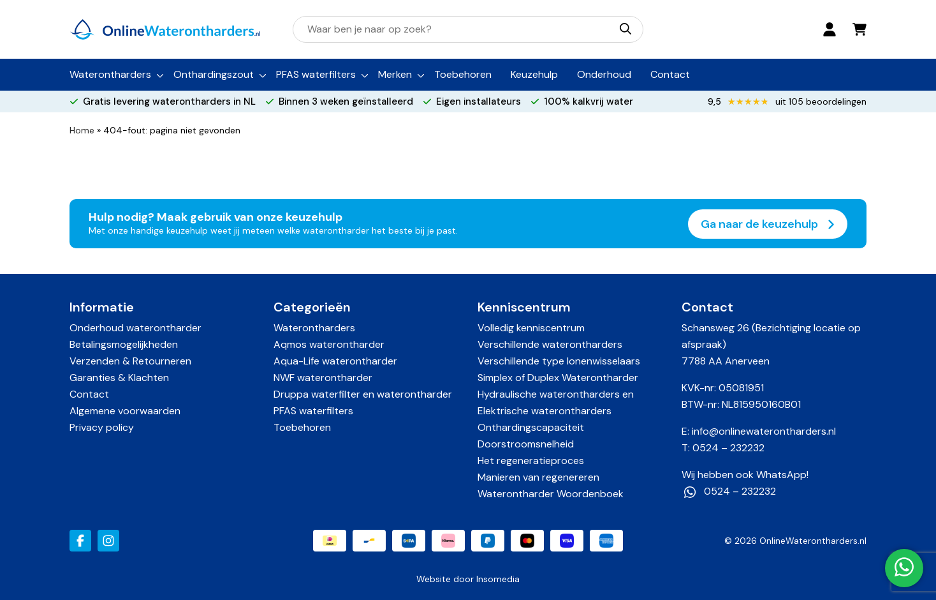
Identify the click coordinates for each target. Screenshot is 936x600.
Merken (395, 74)
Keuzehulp (534, 74)
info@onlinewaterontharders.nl (764, 431)
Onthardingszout (213, 74)
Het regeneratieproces (531, 460)
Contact (670, 74)
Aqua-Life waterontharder (335, 361)
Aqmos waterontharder (329, 344)
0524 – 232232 (728, 447)
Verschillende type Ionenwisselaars (559, 361)
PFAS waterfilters (316, 74)
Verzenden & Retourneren (130, 361)
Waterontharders (110, 74)
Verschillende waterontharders (550, 344)
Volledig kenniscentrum (531, 327)
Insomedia (498, 579)
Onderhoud (604, 74)
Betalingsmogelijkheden (123, 344)
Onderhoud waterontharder (135, 327)
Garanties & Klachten (119, 377)
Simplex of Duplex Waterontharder (558, 377)
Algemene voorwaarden (124, 410)
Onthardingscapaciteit (531, 427)
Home (81, 130)
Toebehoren (463, 74)
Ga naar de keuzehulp (768, 224)
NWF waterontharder (323, 377)
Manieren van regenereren (538, 477)
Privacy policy (101, 427)
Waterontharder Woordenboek (551, 493)
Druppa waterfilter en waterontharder (363, 394)
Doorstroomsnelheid (526, 444)
